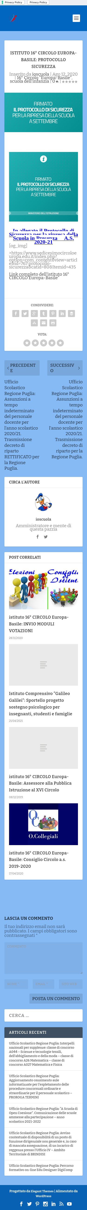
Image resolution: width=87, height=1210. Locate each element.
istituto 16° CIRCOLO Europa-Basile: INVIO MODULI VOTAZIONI (39, 624)
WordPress (43, 1196)
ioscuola (40, 74)
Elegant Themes (42, 1191)
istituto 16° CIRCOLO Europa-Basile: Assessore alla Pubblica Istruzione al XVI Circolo (40, 783)
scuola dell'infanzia (29, 81)
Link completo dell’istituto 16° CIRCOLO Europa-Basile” (39, 276)
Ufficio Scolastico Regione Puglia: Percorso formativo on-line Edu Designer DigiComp (41, 1168)
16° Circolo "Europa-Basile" (44, 77)
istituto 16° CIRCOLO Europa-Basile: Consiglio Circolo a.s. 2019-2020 (39, 859)
